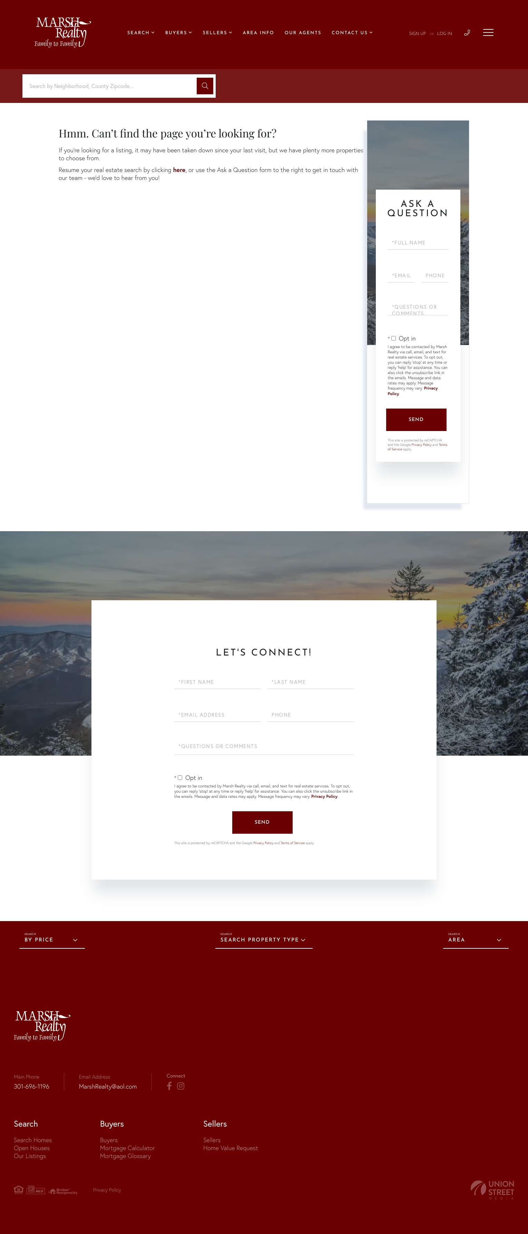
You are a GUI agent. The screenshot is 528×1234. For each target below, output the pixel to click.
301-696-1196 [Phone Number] (31, 1086)
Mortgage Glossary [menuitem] (125, 1156)
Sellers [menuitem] (215, 33)
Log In (444, 34)
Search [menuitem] (138, 33)
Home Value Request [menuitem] (230, 1148)
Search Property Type (260, 940)
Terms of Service (293, 843)
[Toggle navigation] (488, 32)
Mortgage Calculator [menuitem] (127, 1148)
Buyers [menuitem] (176, 33)
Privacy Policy (422, 444)
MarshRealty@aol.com (108, 1086)
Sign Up (417, 34)
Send (416, 419)
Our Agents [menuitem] (303, 33)
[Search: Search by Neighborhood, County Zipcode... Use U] (112, 86)
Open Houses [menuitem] (32, 1148)
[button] (205, 86)
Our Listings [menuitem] (30, 1156)
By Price (39, 940)
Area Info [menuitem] (258, 33)
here (179, 169)
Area (456, 940)
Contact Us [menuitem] (350, 33)
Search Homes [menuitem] (33, 1140)
